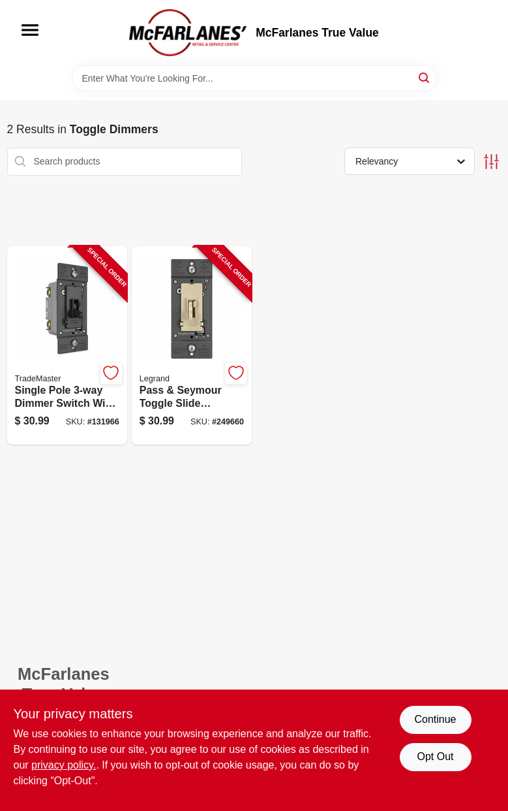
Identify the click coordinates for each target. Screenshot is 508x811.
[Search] (424, 77)
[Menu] (30, 30)
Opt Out (435, 756)
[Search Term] (254, 78)
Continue (435, 719)
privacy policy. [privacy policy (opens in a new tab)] (63, 765)
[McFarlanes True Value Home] (188, 32)
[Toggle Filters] (491, 161)
